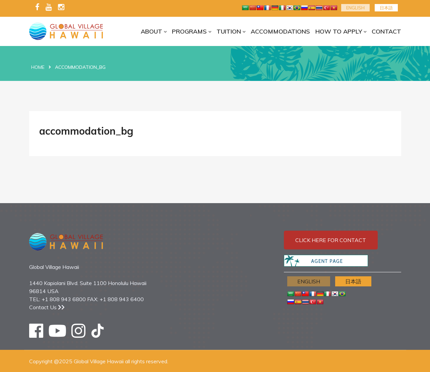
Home (38, 67)
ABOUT (151, 31)
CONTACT (386, 31)
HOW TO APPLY (338, 31)
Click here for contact (330, 240)
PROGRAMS (189, 31)
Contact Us (47, 307)
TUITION (229, 31)
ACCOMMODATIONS (280, 31)
